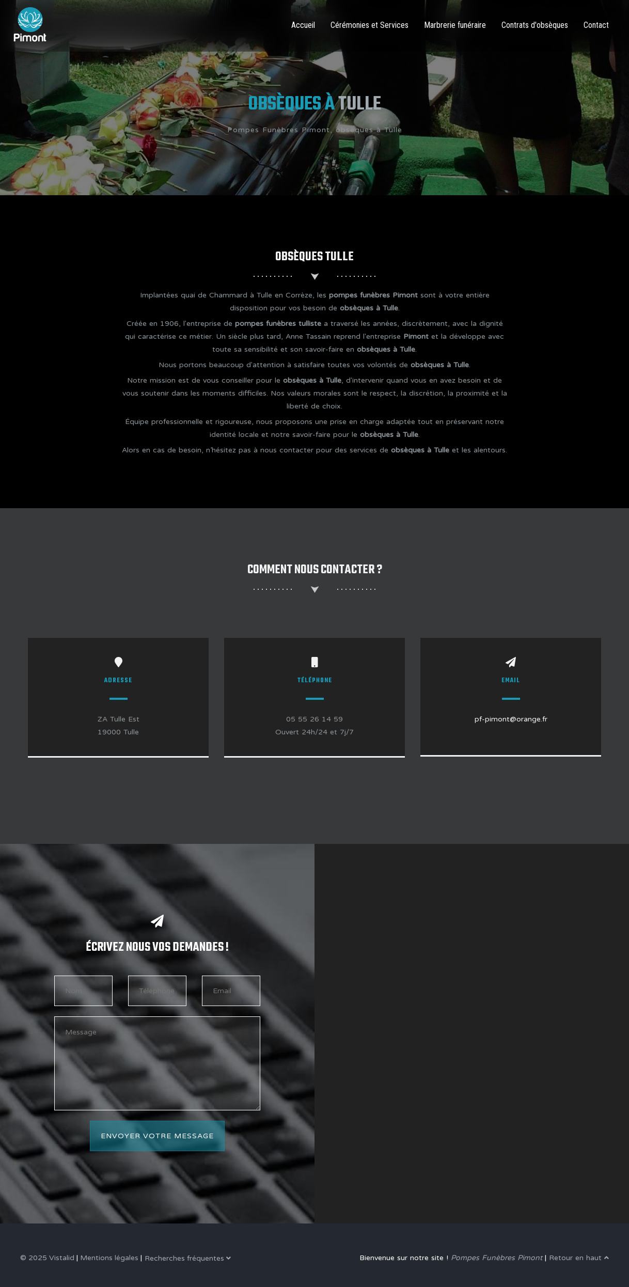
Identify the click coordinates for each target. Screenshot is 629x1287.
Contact (596, 25)
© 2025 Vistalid (47, 1257)
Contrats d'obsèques (534, 25)
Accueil (303, 25)
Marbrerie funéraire (455, 25)
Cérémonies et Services (369, 25)
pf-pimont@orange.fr (511, 719)
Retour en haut (579, 1257)
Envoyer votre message (157, 1136)
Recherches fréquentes (188, 1258)
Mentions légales (109, 1257)
